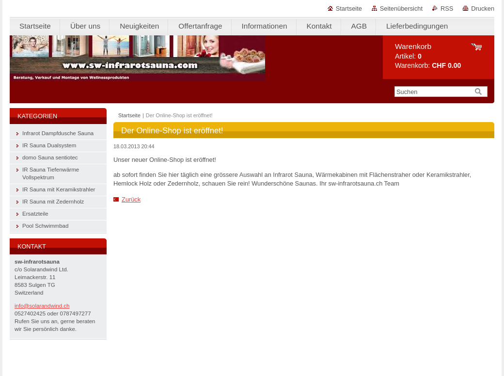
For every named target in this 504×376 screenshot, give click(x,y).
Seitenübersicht (401, 8)
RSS (447, 8)
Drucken (482, 8)
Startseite (349, 8)
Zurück (131, 199)
